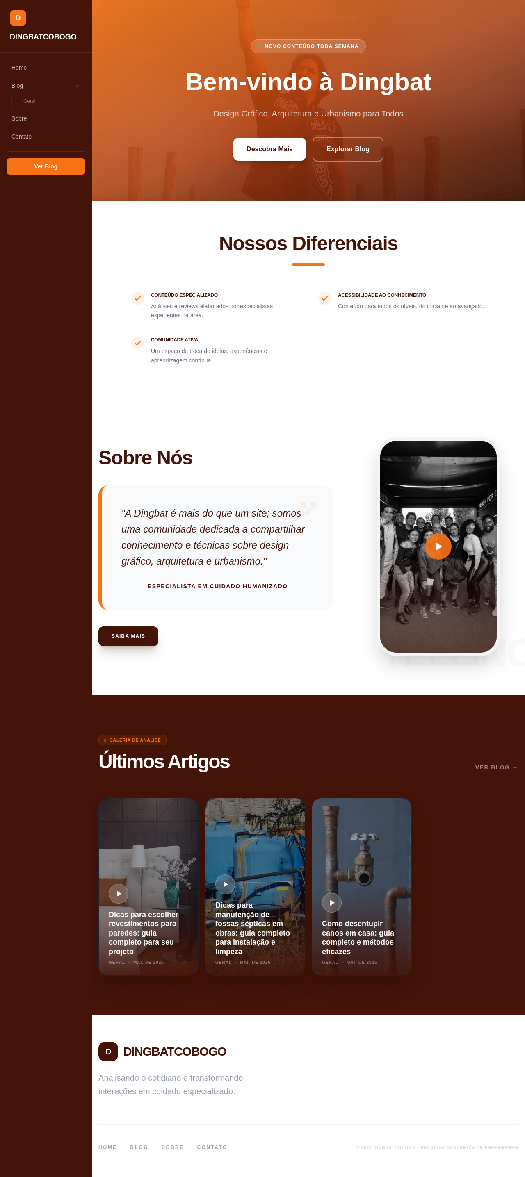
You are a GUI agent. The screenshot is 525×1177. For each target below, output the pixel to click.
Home (19, 67)
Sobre (19, 118)
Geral (29, 101)
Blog (45, 85)
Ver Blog (46, 166)
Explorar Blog (348, 149)
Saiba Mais (128, 636)
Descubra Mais (270, 149)
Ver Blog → (496, 767)
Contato (21, 136)
